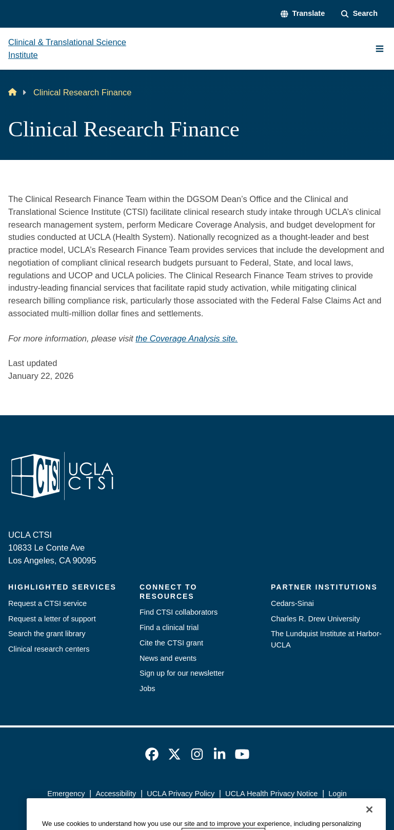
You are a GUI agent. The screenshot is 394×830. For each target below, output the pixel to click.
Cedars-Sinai (292, 603)
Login (337, 793)
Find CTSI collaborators (179, 612)
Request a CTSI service (47, 603)
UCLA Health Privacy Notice (271, 793)
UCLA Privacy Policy (180, 793)
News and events (168, 658)
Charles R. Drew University (315, 619)
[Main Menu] (379, 49)
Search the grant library (47, 634)
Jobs (147, 688)
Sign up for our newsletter (182, 673)
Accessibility (115, 793)
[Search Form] (359, 14)
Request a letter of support (52, 619)
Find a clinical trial (169, 627)
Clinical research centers (49, 649)
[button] (302, 14)
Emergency (66, 793)
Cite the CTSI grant (171, 643)
